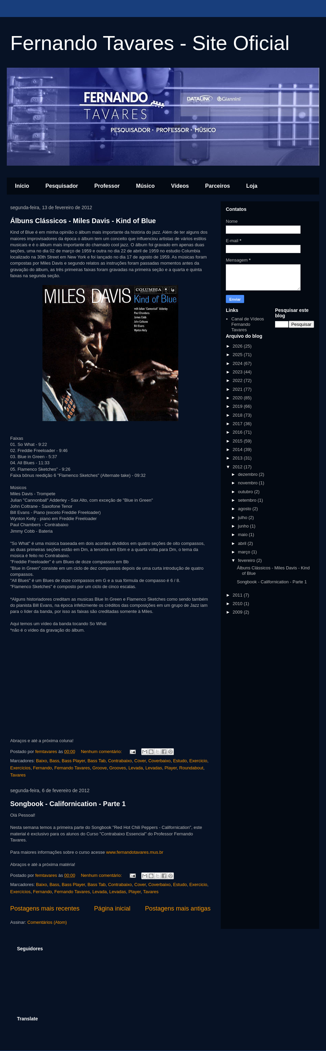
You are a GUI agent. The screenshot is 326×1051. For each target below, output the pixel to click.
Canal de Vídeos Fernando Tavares (247, 324)
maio (243, 534)
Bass (54, 760)
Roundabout (191, 767)
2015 (238, 441)
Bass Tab (97, 760)
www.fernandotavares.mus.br (134, 852)
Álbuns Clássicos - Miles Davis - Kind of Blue (83, 220)
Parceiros (217, 186)
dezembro (248, 474)
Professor (107, 186)
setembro (248, 500)
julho (243, 517)
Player (170, 767)
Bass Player (73, 760)
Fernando (42, 767)
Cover (140, 760)
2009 (238, 612)
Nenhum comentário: (102, 751)
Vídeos (180, 186)
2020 (238, 397)
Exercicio (198, 760)
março (245, 551)
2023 (238, 371)
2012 (238, 466)
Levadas (153, 767)
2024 (238, 363)
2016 (238, 432)
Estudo (180, 760)
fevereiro (247, 560)
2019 (238, 406)
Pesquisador (62, 186)
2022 (238, 380)
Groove (99, 767)
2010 (238, 603)
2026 (238, 346)
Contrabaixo (120, 760)
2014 (238, 449)
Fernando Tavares (72, 767)
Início (22, 186)
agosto (245, 508)
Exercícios (20, 767)
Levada (135, 767)
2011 (238, 595)
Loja (251, 186)
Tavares (18, 775)
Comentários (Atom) (47, 922)
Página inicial (112, 908)
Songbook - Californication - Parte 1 (68, 803)
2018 (238, 415)
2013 (238, 458)
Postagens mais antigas (178, 908)
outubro (246, 491)
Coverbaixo (159, 760)
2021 (238, 389)
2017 (238, 423)
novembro (248, 482)
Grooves (117, 767)
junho (244, 526)
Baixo (41, 760)
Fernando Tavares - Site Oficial (150, 43)
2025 (238, 354)
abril (243, 543)
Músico (145, 186)
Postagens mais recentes (44, 908)
